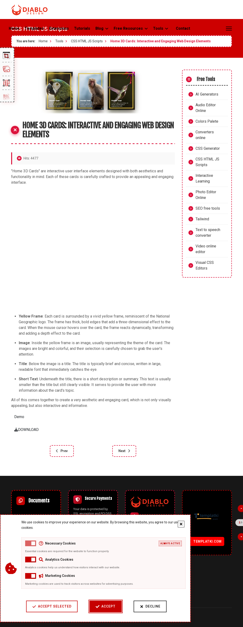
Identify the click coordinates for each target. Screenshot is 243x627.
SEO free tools (208, 208)
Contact (183, 28)
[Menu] (229, 28)
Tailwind (202, 219)
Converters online (205, 135)
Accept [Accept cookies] (106, 606)
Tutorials (82, 28)
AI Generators (207, 94)
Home (14, 28)
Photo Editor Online (206, 195)
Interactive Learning (204, 178)
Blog (99, 28)
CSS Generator (208, 148)
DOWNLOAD (26, 429)
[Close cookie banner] (181, 524)
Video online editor (206, 249)
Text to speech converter (208, 232)
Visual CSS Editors (205, 265)
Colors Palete (207, 121)
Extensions (59, 28)
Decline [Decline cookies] (150, 606)
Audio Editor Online (206, 108)
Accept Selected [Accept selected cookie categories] (51, 606)
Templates (34, 28)
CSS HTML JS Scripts (207, 162)
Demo (19, 417)
